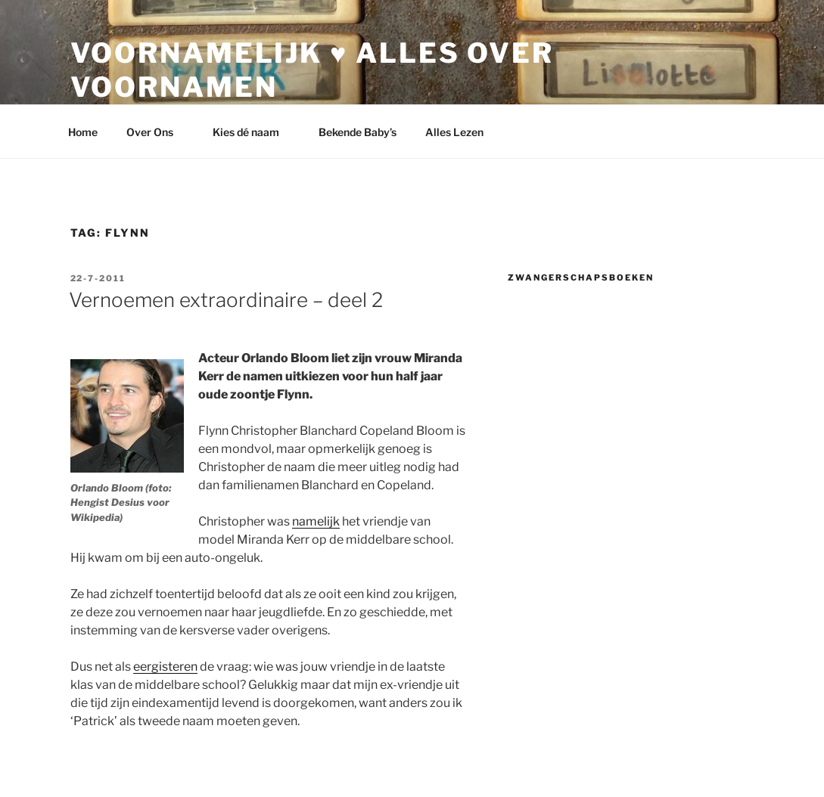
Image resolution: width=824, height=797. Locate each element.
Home (83, 132)
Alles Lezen (461, 132)
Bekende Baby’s (357, 132)
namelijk (316, 521)
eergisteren (165, 666)
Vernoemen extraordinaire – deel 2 (226, 300)
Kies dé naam (253, 132)
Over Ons (157, 132)
